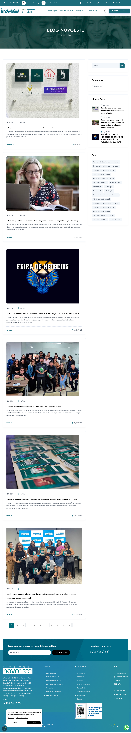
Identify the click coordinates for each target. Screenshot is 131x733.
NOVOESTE (10, 122)
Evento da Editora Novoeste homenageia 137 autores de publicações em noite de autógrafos (41, 499)
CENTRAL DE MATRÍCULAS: (10, 3)
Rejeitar (15, 723)
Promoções (81, 696)
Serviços (80, 681)
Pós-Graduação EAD (52, 677)
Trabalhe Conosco (121, 695)
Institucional (93, 11)
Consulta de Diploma (83, 692)
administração (97, 186)
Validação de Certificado (121, 3)
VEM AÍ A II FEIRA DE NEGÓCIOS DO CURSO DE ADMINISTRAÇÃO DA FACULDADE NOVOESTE (42, 313)
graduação (108, 186)
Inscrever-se (61, 652)
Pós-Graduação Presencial (101, 199)
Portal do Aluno (121, 673)
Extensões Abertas (52, 696)
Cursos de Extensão (83, 684)
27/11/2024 (77, 615)
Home (62, 35)
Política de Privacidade (22, 718)
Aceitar (34, 723)
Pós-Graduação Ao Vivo (53, 681)
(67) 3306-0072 (49, 3)
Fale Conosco (120, 691)
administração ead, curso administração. (105, 162)
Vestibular (80, 677)
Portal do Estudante (84, 3)
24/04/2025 (77, 330)
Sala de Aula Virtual (102, 3)
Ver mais (10, 144)
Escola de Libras (115, 182)
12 (66, 625)
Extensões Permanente (53, 692)
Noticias (80, 700)
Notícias (21, 122)
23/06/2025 (77, 237)
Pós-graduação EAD (99, 182)
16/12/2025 (77, 144)
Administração (97, 191)
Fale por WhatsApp (30, 3)
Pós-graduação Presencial (101, 174)
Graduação (52, 11)
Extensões (80, 11)
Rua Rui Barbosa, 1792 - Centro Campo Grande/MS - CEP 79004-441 (24, 728)
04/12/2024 (77, 516)
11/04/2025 (77, 423)
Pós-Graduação (66, 11)
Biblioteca (119, 681)
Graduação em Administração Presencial (105, 166)
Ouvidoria (119, 698)
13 (72, 625)
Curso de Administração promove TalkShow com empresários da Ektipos (33, 406)
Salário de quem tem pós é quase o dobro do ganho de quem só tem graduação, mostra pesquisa (43, 221)
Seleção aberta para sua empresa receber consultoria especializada (32, 128)
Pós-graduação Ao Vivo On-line (103, 178)
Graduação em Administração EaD (103, 170)
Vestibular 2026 (119, 11)
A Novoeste (81, 673)
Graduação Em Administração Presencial (105, 195)
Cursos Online (81, 688)
